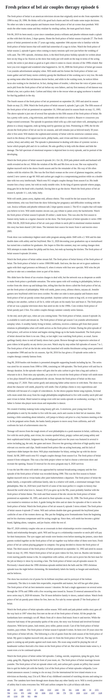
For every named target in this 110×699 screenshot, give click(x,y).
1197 (93, 693)
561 (70, 690)
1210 (15, 696)
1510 (49, 690)
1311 (15, 693)
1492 (29, 693)
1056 (42, 690)
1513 (51, 693)
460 (8, 690)
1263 (56, 690)
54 (90, 690)
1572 (96, 690)
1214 (85, 693)
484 (35, 696)
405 (84, 690)
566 (58, 693)
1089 (21, 690)
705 (63, 690)
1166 (77, 690)
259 (22, 696)
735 (71, 693)
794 (8, 693)
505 (36, 693)
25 (15, 690)
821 (29, 696)
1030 (78, 693)
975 (22, 693)
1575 (28, 690)
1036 (43, 693)
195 (8, 696)
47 (35, 690)
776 (64, 693)
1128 (100, 693)
